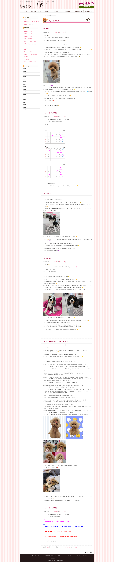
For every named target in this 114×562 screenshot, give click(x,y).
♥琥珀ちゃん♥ (47, 193)
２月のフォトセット (28, 36)
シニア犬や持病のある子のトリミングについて (56, 341)
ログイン (25, 15)
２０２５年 (26, 43)
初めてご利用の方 (36, 11)
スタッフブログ (88, 11)
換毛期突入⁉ (26, 47)
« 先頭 (47, 547)
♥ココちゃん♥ (47, 28)
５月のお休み (26, 29)
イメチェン (26, 49)
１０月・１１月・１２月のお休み (31, 54)
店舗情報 (67, 11)
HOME (25, 11)
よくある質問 (78, 11)
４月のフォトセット (28, 31)
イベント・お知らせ (50, 24)
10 (65, 547)
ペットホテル (57, 11)
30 (69, 547)
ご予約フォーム (60, 555)
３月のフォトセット (28, 33)
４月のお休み (26, 34)
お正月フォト (26, 39)
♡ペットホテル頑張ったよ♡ (30, 61)
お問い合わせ (67, 555)
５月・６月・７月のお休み (51, 113)
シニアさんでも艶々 (28, 51)
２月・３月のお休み (28, 38)
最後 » (76, 547)
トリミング (46, 11)
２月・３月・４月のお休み (51, 508)
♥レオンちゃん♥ (27, 62)
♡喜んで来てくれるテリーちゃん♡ (31, 52)
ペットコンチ (26, 57)
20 (67, 547)
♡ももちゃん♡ (27, 56)
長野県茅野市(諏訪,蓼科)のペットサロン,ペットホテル (60, 558)
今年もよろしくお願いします (30, 41)
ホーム (44, 15)
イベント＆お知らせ (83, 555)
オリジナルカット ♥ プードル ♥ (31, 21)
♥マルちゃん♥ (27, 59)
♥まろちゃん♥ (47, 258)
